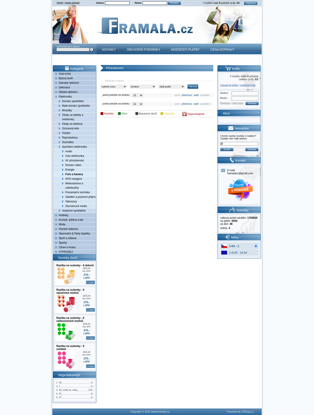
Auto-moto (65, 73)
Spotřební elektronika (74, 146)
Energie (69, 169)
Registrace (225, 103)
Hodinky (63, 215)
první (177, 95)
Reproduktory (70, 137)
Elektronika (65, 96)
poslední (205, 95)
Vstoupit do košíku (229, 85)
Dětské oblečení (68, 92)
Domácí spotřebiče (73, 101)
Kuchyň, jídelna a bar (71, 219)
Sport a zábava (68, 238)
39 (60, 382)
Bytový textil (66, 78)
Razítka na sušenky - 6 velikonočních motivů (70, 319)
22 (60, 393)
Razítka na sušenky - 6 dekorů (75, 265)
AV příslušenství (74, 160)
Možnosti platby (185, 49)
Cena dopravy (222, 49)
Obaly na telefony (72, 123)
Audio (68, 151)
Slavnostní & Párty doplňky (74, 233)
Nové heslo (237, 103)
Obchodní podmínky (143, 49)
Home (60, 2)
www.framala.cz (160, 411)
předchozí (187, 95)
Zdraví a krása (67, 247)
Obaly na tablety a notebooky (72, 117)
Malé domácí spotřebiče (76, 105)
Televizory (71, 201)
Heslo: (139, 3)
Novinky (109, 49)
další (196, 95)
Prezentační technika (77, 192)
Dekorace (64, 87)
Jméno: (100, 3)
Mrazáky (67, 110)
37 (60, 397)
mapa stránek (72, 2)
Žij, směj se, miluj (68, 390)
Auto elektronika (74, 155)
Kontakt (109, 60)
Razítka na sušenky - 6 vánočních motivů (70, 291)
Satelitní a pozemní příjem (80, 196)
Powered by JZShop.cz (240, 411)
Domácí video (73, 165)
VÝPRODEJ (66, 251)
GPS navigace (73, 178)
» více (90, 282)
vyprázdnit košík (248, 85)
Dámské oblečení (69, 82)
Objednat (251, 3)
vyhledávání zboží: (68, 46)
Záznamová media (76, 206)
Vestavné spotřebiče (74, 210)
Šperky (63, 242)
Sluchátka (68, 142)
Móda (62, 224)
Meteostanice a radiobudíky (74, 185)
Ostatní (66, 133)
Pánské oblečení (68, 229)
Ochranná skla (70, 128)
